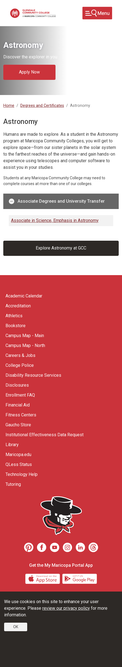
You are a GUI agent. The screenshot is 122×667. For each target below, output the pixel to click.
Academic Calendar (23, 296)
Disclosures (17, 385)
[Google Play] (79, 578)
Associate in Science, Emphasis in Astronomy (55, 220)
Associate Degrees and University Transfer (57, 201)
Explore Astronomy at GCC (61, 248)
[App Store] (43, 578)
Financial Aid (17, 405)
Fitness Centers (20, 414)
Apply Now (29, 72)
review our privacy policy (66, 608)
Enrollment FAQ (20, 395)
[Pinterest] (29, 547)
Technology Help (21, 474)
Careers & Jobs (20, 355)
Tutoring (13, 484)
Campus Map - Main (24, 335)
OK (15, 627)
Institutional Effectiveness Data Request (44, 434)
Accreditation (18, 305)
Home (8, 105)
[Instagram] (67, 547)
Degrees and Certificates (42, 105)
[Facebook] (41, 547)
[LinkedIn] (80, 547)
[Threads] (93, 547)
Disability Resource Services (33, 375)
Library (12, 444)
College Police (19, 365)
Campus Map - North (25, 345)
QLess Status (18, 464)
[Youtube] (54, 547)
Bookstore (15, 325)
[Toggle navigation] (97, 13)
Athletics (14, 315)
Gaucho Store (18, 424)
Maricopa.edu (18, 454)
